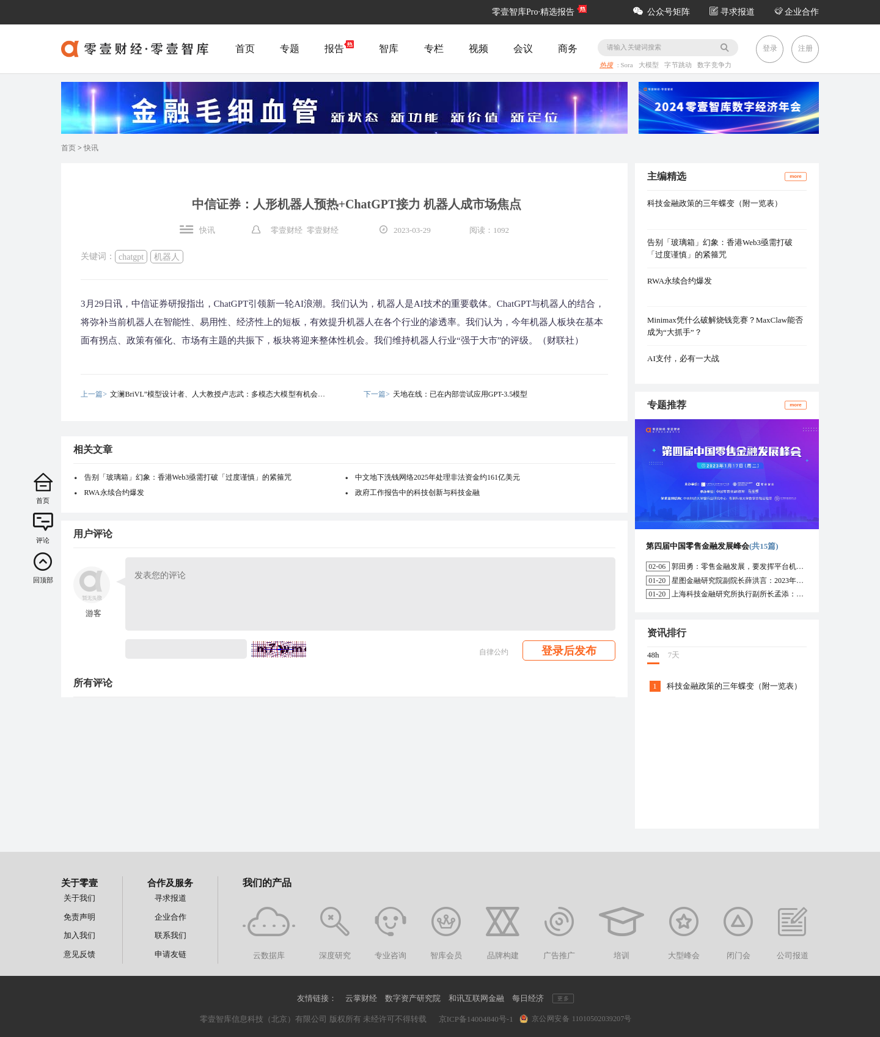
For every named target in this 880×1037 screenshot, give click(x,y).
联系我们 (170, 935)
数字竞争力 (714, 65)
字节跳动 (679, 65)
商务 (568, 48)
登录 (770, 48)
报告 (339, 48)
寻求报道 (732, 11)
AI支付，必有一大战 (683, 358)
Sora (628, 65)
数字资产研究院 (413, 998)
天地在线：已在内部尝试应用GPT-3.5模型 (460, 394)
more (796, 176)
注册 (805, 48)
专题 (289, 48)
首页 (245, 48)
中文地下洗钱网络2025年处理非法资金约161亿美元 (437, 477)
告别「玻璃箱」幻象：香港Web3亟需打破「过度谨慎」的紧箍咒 (188, 477)
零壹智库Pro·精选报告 (533, 11)
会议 (523, 48)
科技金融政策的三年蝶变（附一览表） (714, 203)
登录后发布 (568, 651)
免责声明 (79, 917)
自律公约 (493, 652)
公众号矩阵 (661, 11)
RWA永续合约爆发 (114, 492)
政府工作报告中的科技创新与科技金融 (417, 492)
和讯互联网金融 (476, 998)
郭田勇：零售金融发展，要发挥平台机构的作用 (749, 566)
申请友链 (170, 954)
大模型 (650, 65)
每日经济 (528, 998)
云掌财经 (361, 998)
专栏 (434, 48)
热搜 (606, 65)
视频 (478, 48)
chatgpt (131, 256)
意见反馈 (79, 954)
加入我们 (79, 935)
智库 (388, 48)
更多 (562, 998)
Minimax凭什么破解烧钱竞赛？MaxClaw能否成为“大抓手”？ (725, 326)
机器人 (167, 256)
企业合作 (797, 11)
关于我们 (79, 898)
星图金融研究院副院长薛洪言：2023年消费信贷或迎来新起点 (771, 580)
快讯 (91, 148)
